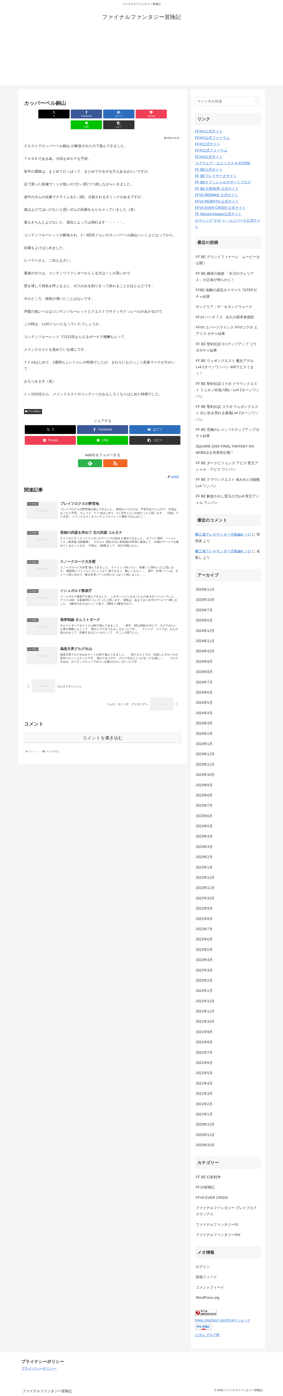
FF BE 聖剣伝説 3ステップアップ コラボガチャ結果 (226, 347)
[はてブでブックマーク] (89, 114)
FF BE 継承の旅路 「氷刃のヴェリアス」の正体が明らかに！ (225, 277)
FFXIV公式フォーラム (212, 138)
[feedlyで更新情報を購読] (98, 452)
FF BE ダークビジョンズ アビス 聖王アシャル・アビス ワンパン (227, 466)
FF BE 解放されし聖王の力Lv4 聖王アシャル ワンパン (227, 499)
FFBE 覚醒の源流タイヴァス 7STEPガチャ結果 (226, 293)
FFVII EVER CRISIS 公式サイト (220, 208)
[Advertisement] (141, 57)
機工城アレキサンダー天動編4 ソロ (223, 534)
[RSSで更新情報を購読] (107, 452)
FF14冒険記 (33, 400)
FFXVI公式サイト (209, 157)
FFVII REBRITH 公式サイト (217, 201)
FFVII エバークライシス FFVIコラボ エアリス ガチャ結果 (226, 330)
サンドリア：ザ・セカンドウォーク (224, 307)
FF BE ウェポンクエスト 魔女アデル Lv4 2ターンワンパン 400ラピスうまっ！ (225, 367)
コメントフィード (210, 1287)
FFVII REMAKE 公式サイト (216, 195)
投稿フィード (206, 1277)
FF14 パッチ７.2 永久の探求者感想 (225, 317)
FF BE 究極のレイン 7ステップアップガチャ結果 (227, 433)
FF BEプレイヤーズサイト (216, 176)
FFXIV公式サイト (209, 131)
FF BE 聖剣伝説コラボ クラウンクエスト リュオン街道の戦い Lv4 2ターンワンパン (227, 390)
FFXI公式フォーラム (211, 150)
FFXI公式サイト (207, 144)
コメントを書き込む (103, 729)
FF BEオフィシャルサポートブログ (223, 182)
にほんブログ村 (207, 1335)
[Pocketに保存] (115, 114)
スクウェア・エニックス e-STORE (222, 163)
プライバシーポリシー (39, 1368)
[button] (168, 114)
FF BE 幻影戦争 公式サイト (217, 189)
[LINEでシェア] (142, 114)
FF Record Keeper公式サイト (218, 214)
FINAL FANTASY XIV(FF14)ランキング (222, 1320)
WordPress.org (207, 1298)
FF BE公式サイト (209, 170)
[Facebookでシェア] (62, 114)
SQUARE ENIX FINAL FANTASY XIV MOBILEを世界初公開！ (225, 449)
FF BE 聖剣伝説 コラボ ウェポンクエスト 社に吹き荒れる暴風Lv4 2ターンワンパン (227, 413)
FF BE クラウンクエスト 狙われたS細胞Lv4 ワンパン (228, 483)
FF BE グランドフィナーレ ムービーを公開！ (228, 260)
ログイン (203, 1267)
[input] (228, 101)
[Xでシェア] (36, 114)
